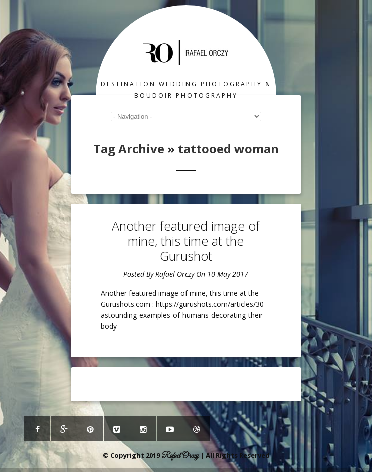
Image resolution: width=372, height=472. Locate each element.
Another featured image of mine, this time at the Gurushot (186, 240)
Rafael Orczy (174, 274)
